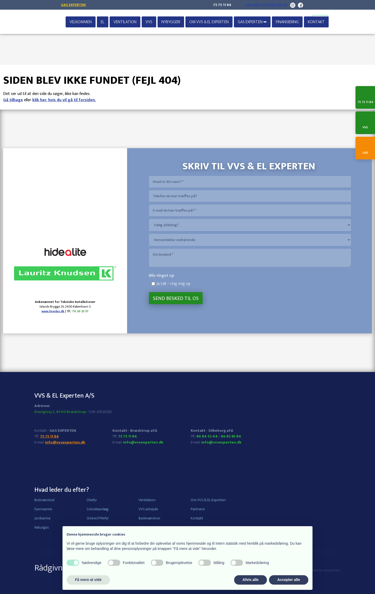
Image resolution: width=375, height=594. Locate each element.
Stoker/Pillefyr (97, 518)
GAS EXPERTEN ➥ (252, 22)
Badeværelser (149, 518)
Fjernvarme (43, 509)
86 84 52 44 (207, 436)
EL (102, 22)
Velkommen (81, 22)
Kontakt (316, 22)
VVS (149, 22)
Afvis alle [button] (250, 580)
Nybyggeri (170, 22)
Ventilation (125, 22)
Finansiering (287, 22)
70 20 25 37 (80, 311)
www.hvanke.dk (52, 311)
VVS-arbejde (148, 509)
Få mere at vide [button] (88, 580)
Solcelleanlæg (97, 509)
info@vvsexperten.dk (267, 5)
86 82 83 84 (231, 436)
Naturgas (41, 527)
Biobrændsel (44, 500)
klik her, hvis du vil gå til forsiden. (64, 100)
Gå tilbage (13, 100)
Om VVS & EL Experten (209, 22)
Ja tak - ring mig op (173, 283)
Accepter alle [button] (288, 580)
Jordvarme (42, 518)
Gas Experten (73, 5)
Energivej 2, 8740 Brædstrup (60, 412)
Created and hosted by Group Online (317, 570)
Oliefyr (91, 500)
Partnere (198, 509)
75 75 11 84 (222, 5)
